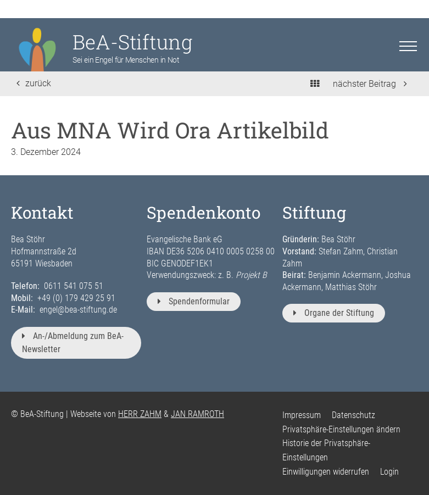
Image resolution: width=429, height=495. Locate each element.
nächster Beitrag (370, 84)
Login (389, 471)
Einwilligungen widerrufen (325, 471)
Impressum (301, 415)
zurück (33, 83)
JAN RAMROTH (197, 414)
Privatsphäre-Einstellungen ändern (341, 429)
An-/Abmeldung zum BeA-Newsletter (73, 342)
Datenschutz (353, 415)
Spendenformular (194, 301)
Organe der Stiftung (333, 313)
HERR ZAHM (139, 414)
